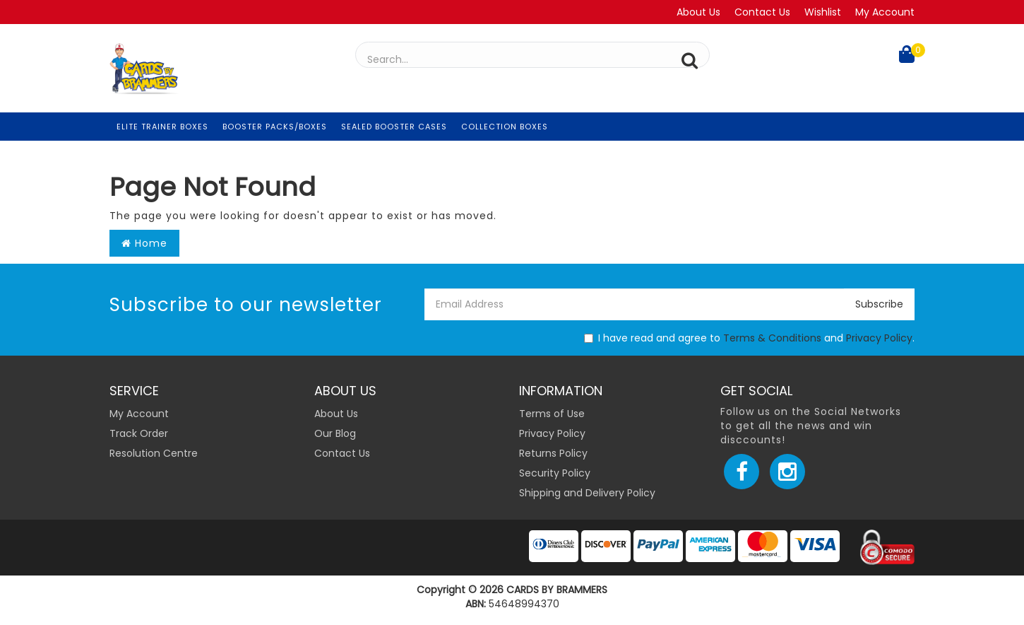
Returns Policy (553, 453)
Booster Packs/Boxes (274, 126)
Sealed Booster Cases (394, 126)
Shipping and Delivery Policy (587, 493)
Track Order (138, 433)
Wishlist (822, 12)
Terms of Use (552, 414)
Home (144, 243)
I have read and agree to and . (749, 338)
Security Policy (554, 473)
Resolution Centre (153, 453)
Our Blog (335, 433)
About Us (698, 12)
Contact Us (762, 12)
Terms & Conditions (772, 338)
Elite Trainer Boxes (162, 126)
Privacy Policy (879, 338)
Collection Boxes (504, 126)
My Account (885, 12)
